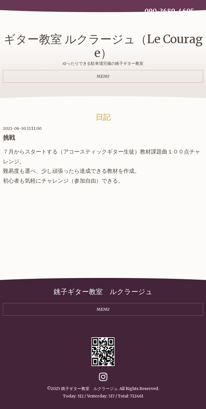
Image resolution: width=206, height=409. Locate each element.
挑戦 (9, 137)
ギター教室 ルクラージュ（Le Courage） (103, 46)
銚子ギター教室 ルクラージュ (89, 388)
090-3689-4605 (169, 11)
